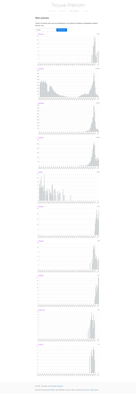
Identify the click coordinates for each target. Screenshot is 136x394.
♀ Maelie (40, 103)
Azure (69, 390)
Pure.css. (86, 390)
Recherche (62, 11)
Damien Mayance (57, 386)
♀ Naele (39, 344)
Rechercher (62, 30)
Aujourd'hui (51, 11)
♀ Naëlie (40, 276)
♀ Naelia (40, 241)
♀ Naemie (40, 310)
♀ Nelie (39, 172)
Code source (94, 390)
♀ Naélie (40, 207)
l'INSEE (52, 390)
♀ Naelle (40, 138)
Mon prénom (74, 11)
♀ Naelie (40, 34)
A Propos (86, 11)
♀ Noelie (40, 69)
